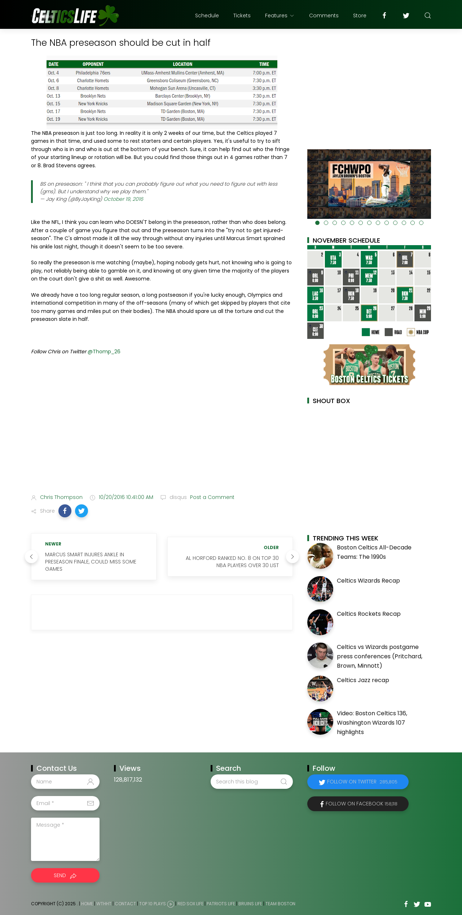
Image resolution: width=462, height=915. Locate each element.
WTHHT (103, 904)
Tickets (242, 15)
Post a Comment (211, 497)
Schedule (207, 15)
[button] (64, 510)
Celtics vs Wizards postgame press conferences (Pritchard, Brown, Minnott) (379, 656)
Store (359, 15)
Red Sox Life (190, 904)
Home (87, 904)
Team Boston (280, 904)
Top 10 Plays (152, 904)
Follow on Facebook (361, 803)
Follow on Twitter (362, 781)
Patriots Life (221, 904)
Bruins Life (250, 904)
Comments (324, 15)
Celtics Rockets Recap (369, 614)
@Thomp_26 (104, 351)
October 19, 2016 (123, 199)
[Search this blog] (252, 781)
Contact (125, 904)
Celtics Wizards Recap (368, 580)
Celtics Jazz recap (363, 680)
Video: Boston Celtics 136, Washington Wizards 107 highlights (372, 722)
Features (280, 15)
